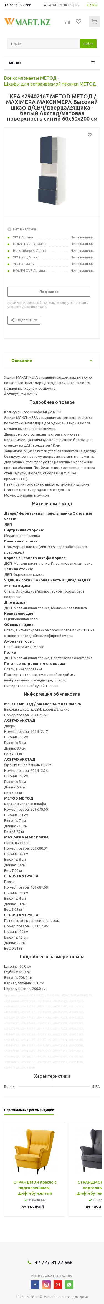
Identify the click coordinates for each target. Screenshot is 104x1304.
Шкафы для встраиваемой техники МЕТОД (50, 83)
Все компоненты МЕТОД (30, 78)
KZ (89, 5)
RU (94, 5)
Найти (88, 44)
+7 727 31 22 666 (17, 5)
